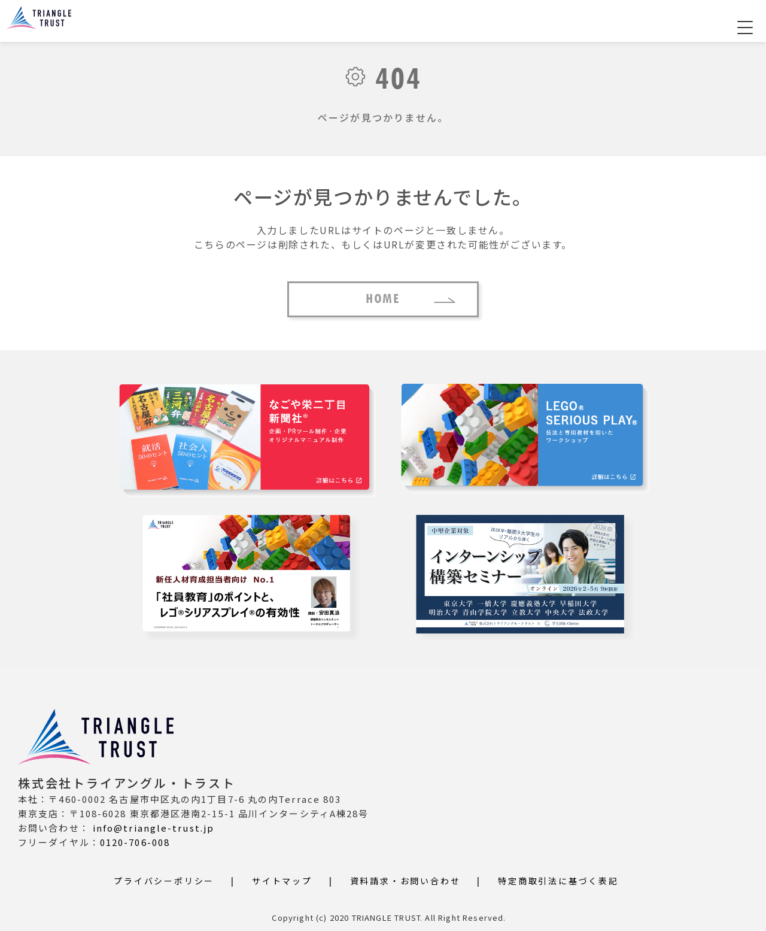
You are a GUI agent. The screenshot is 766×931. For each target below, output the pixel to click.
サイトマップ (282, 881)
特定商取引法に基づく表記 (558, 881)
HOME (383, 299)
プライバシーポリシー (164, 881)
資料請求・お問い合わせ (405, 881)
